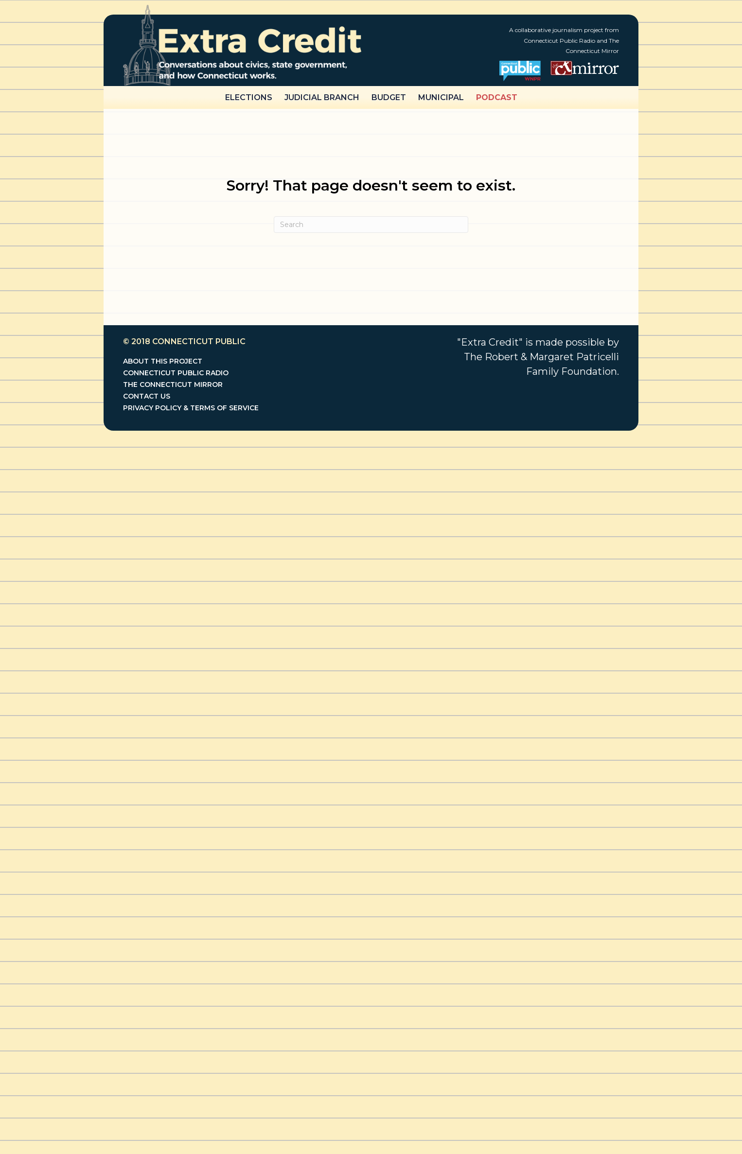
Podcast (496, 97)
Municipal (441, 97)
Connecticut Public (199, 341)
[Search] (371, 224)
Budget (388, 97)
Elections (248, 97)
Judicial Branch (321, 97)
